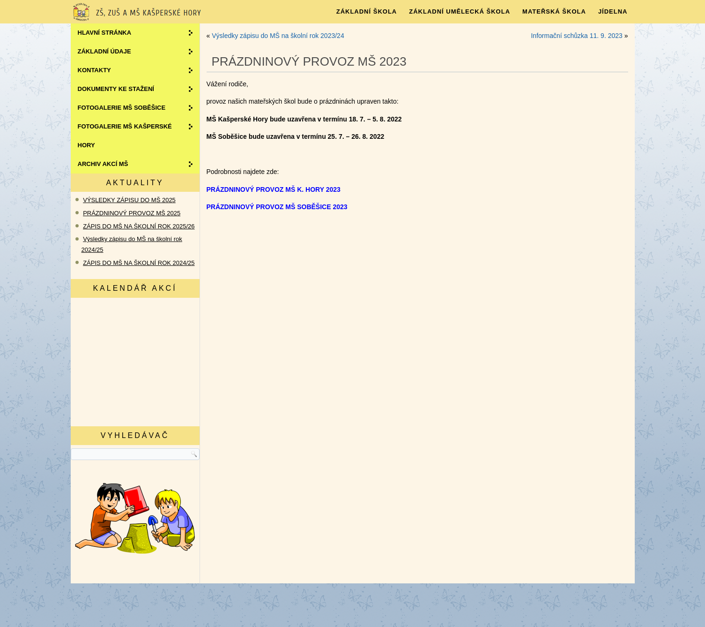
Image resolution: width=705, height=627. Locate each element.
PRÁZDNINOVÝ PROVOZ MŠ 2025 (131, 213)
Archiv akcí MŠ (103, 163)
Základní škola (366, 11)
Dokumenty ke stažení (116, 88)
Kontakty (94, 70)
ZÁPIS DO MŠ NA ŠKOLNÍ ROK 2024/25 (138, 262)
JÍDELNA (613, 11)
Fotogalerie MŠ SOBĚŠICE (122, 107)
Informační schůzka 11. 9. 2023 (576, 35)
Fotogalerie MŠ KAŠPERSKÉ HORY (125, 136)
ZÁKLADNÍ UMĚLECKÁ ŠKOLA (459, 11)
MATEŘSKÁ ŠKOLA (554, 11)
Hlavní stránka (105, 32)
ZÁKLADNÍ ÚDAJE (104, 51)
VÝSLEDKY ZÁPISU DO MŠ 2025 (129, 200)
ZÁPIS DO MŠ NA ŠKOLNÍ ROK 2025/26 (138, 226)
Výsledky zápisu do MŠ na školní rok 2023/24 (278, 35)
